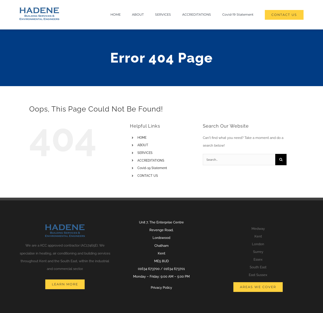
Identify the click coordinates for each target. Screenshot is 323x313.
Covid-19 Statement (152, 168)
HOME (141, 137)
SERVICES (145, 153)
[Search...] (239, 159)
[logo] (39, 9)
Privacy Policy (161, 288)
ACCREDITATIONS (150, 160)
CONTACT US (147, 175)
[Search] (281, 159)
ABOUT (142, 145)
